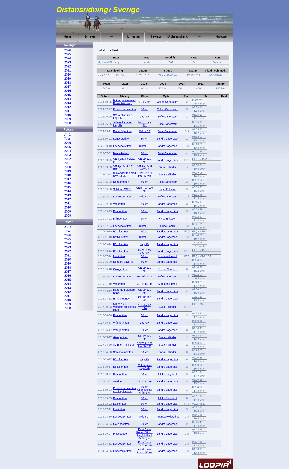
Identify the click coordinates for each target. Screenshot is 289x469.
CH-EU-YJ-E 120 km (144, 167)
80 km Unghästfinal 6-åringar (144, 389)
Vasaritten (119, 203)
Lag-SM (144, 116)
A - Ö (67, 134)
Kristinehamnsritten (124, 109)
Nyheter (89, 36)
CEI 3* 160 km (144, 299)
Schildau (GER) (122, 189)
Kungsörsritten (121, 138)
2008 (67, 123)
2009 (67, 119)
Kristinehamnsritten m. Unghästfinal (124, 390)
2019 (67, 78)
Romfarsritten (121, 181)
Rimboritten (120, 211)
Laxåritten (119, 256)
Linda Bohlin (167, 225)
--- (111, 36)
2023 (67, 62)
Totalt (67, 138)
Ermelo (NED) (121, 298)
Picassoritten (120, 433)
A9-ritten (118, 381)
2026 (67, 50)
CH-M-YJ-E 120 (145, 307)
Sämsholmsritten (123, 352)
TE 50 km (144, 101)
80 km (144, 138)
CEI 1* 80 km (144, 283)
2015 (67, 94)
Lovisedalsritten (122, 146)
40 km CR (144, 131)
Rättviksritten (120, 237)
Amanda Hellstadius (167, 416)
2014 (67, 98)
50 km (144, 109)
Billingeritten (120, 218)
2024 (67, 58)
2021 (67, 70)
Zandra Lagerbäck (167, 138)
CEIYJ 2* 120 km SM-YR (144, 345)
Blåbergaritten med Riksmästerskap (124, 102)
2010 (67, 115)
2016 (67, 90)
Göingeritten (120, 269)
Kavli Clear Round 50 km (145, 451)
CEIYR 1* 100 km (144, 189)
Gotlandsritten (121, 423)
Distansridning (177, 36)
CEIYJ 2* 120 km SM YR (144, 174)
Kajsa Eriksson (167, 189)
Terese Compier (167, 269)
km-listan (133, 36)
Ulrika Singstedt (167, 374)
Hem (67, 36)
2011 (67, 111)
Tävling (155, 36)
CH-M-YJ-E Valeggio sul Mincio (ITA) (124, 306)
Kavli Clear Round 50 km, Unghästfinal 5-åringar (144, 434)
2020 (67, 74)
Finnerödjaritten (122, 131)
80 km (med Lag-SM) (144, 367)
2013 (67, 102)
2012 (67, 106)
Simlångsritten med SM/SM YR (124, 174)
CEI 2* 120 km (144, 160)
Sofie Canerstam (167, 116)
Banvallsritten (121, 153)
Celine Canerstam (167, 101)
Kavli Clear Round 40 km (145, 444)
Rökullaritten (120, 231)
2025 (67, 54)
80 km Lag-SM (144, 124)
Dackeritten (120, 403)
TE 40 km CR (144, 276)
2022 (67, 66)
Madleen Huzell (167, 256)
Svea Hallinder (167, 167)
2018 (67, 82)
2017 (67, 86)
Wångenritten (121, 322)
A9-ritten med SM (123, 344)
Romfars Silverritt (123, 261)
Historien (221, 36)
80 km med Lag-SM (144, 251)
